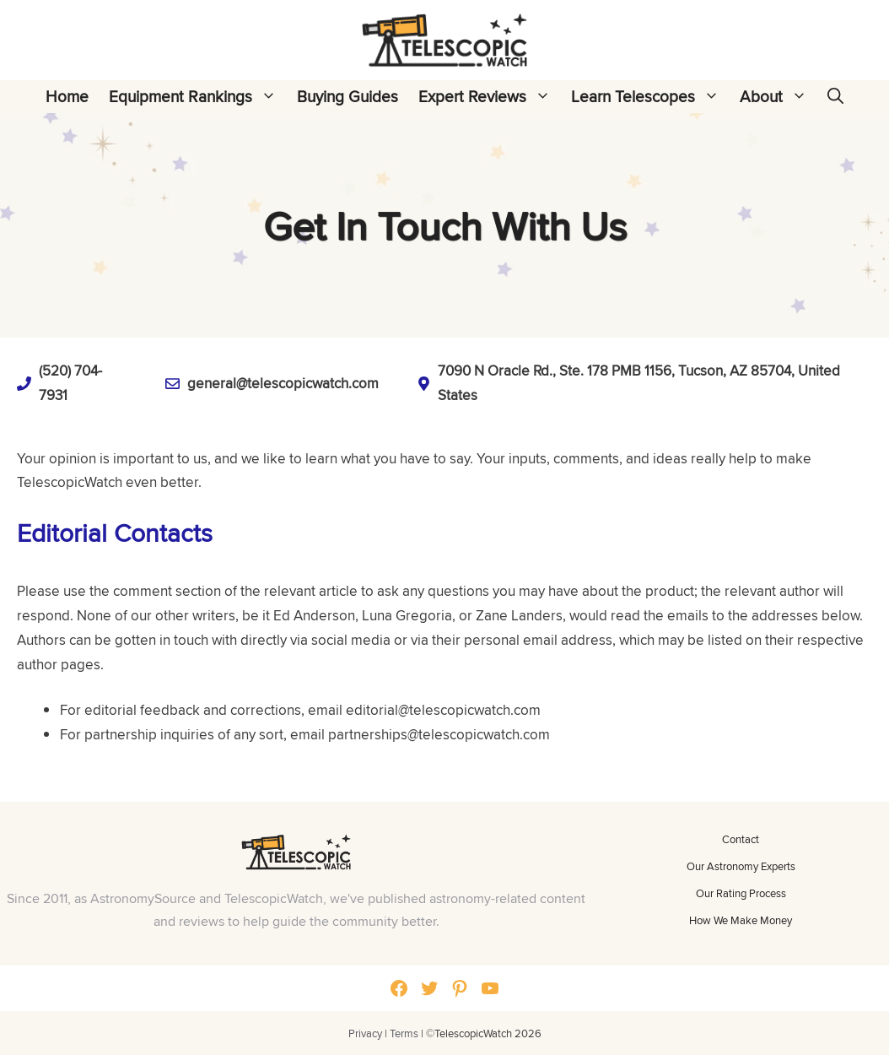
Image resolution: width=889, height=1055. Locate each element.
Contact (740, 839)
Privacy (365, 1033)
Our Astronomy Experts (741, 866)
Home (67, 96)
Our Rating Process (741, 893)
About (778, 96)
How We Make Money (740, 920)
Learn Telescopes (650, 96)
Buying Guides (347, 96)
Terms (404, 1033)
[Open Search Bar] (835, 96)
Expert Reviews (489, 96)
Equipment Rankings (198, 96)
